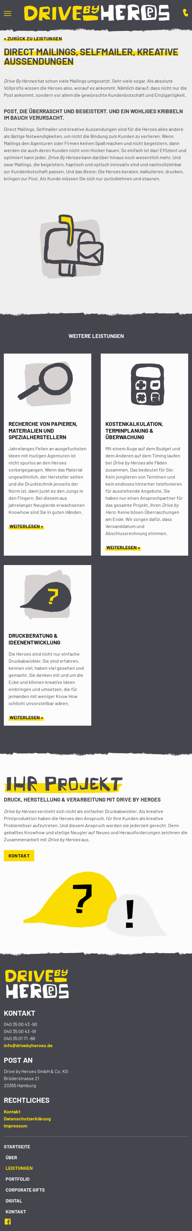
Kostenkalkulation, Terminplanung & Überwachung (134, 430)
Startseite (17, 1146)
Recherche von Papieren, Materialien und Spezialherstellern (43, 430)
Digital (14, 1200)
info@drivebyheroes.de (28, 1045)
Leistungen (19, 1168)
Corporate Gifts (25, 1189)
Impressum (15, 1125)
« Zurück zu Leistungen (33, 38)
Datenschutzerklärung (27, 1118)
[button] (11, 13)
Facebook (9, 1221)
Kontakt (19, 855)
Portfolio (18, 1179)
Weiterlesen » (26, 526)
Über (11, 1157)
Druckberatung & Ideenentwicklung (34, 638)
